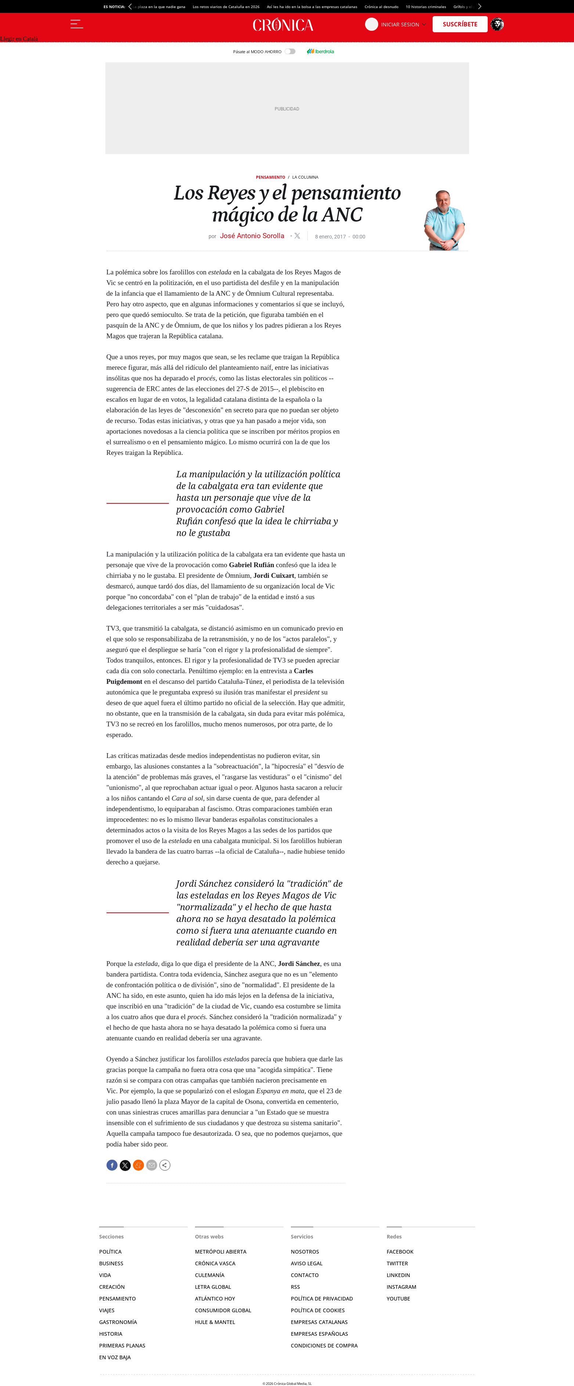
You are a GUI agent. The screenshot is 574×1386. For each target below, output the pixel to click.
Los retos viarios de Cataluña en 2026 (226, 6)
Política (110, 1251)
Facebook (400, 1251)
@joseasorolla (297, 235)
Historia (110, 1333)
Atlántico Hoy (215, 1298)
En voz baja (115, 1357)
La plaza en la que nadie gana (159, 6)
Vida (105, 1275)
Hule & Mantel (215, 1321)
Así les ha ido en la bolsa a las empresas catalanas (312, 6)
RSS (295, 1286)
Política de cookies (318, 1310)
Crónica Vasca (215, 1263)
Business (111, 1263)
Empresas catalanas (319, 1321)
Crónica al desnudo (381, 6)
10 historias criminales (426, 6)
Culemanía (209, 1275)
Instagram (401, 1286)
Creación (112, 1286)
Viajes (107, 1310)
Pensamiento (270, 177)
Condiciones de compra (324, 1345)
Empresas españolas (319, 1333)
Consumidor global (223, 1310)
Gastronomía (118, 1321)
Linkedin (398, 1275)
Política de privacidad (322, 1298)
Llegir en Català (19, 39)
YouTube (398, 1298)
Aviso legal (306, 1263)
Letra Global (213, 1286)
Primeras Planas (122, 1345)
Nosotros (305, 1251)
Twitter (397, 1263)
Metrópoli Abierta (220, 1251)
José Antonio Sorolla (253, 235)
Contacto (305, 1275)
